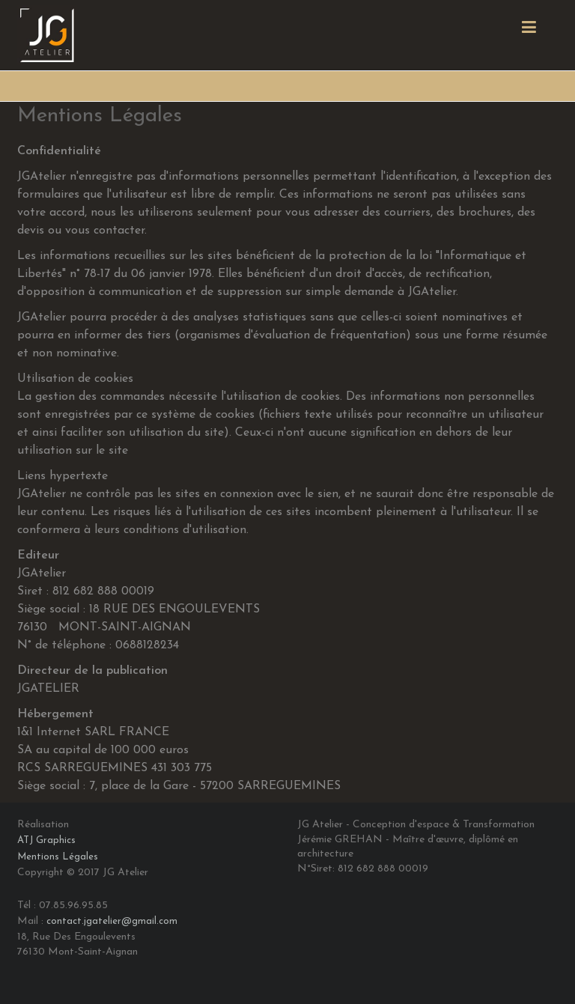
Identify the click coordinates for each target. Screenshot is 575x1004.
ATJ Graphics (46, 840)
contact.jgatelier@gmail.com (111, 921)
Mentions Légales (57, 857)
